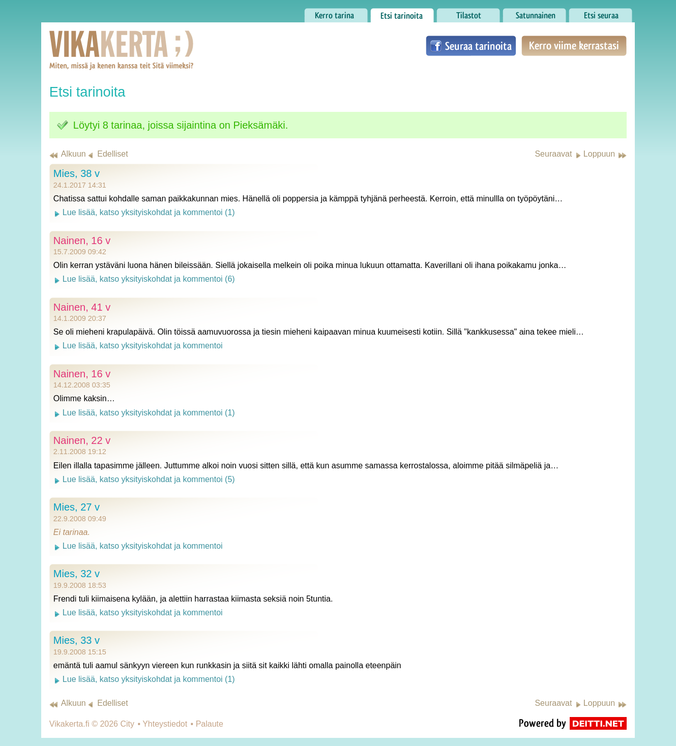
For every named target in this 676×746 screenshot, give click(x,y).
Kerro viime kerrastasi (574, 46)
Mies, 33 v (76, 640)
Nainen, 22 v (81, 440)
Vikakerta (96, 40)
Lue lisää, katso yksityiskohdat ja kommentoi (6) (149, 279)
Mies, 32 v (76, 573)
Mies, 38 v (76, 173)
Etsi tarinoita (402, 12)
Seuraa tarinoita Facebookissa (471, 46)
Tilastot (468, 12)
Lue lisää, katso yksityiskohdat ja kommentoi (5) (149, 479)
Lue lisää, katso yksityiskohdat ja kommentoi (143, 345)
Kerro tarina (336, 12)
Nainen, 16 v (81, 240)
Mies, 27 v (76, 507)
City (127, 724)
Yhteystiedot (164, 724)
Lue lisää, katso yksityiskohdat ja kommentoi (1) (149, 212)
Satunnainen (534, 12)
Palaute (209, 724)
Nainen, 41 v (81, 307)
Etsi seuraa (600, 12)
